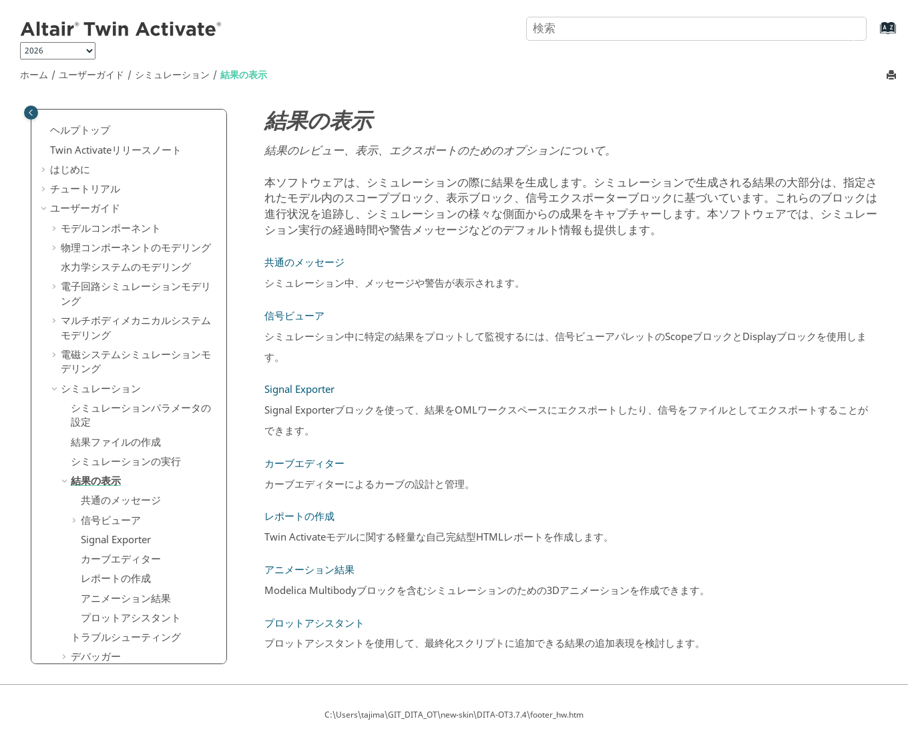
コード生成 (86, 640)
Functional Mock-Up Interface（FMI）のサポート (139, 496)
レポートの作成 (116, 391)
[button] (55, 133)
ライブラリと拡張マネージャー (131, 620)
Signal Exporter (116, 352)
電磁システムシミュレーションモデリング (136, 174)
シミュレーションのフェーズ (136, 522)
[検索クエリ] (696, 29)
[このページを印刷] (892, 76)
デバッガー (96, 469)
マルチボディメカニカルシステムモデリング (136, 140)
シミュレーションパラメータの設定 (141, 228)
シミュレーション (172, 75)
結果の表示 (243, 75)
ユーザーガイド (91, 75)
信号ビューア (111, 332)
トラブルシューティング (126, 449)
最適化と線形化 (106, 542)
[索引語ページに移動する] (874, 34)
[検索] (843, 27)
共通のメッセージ (121, 312)
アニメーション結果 (126, 411)
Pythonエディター (112, 581)
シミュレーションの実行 (126, 274)
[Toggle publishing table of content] (31, 113)
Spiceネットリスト (113, 600)
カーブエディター (121, 371)
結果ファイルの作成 (116, 254)
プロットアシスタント (131, 430)
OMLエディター (107, 562)
